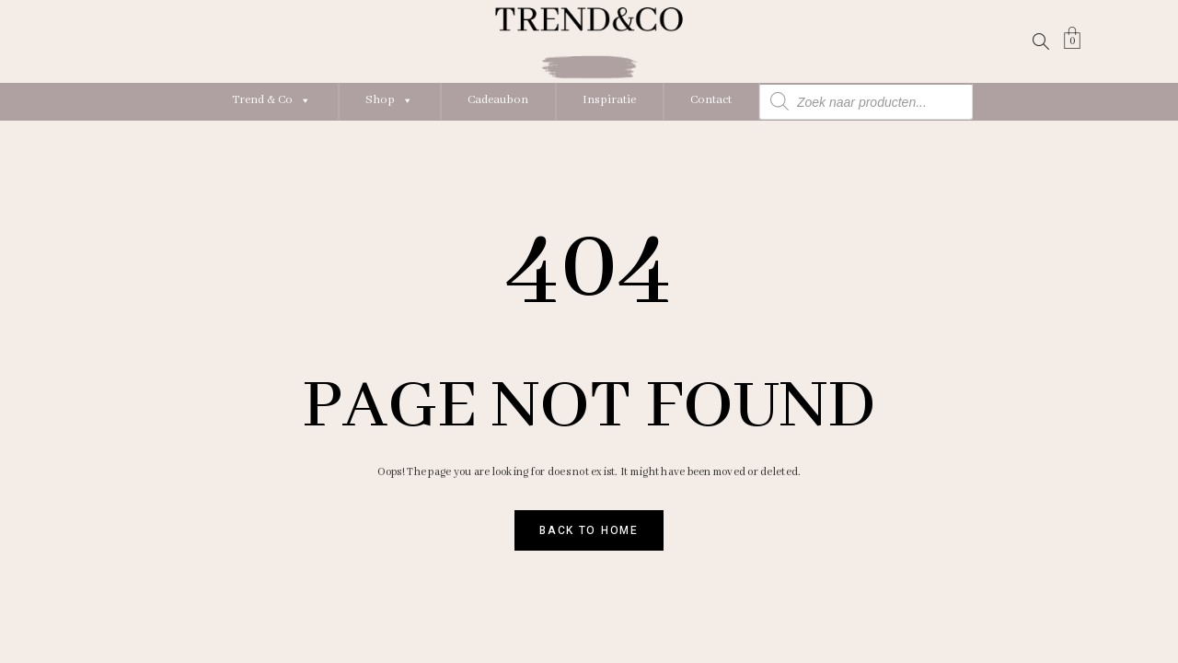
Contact (711, 100)
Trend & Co (271, 100)
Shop (389, 100)
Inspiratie (609, 100)
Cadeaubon (498, 100)
